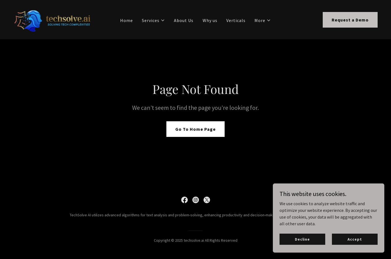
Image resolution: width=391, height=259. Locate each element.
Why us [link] (210, 20)
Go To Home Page (195, 129)
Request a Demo (350, 20)
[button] (153, 20)
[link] (53, 19)
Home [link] (126, 20)
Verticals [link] (236, 20)
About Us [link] (183, 20)
